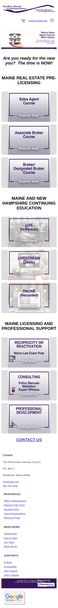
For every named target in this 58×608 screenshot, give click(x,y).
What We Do (10, 546)
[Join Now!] (27, 335)
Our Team (9, 542)
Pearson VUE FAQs (14, 505)
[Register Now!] (27, 89)
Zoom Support (11, 575)
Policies (8, 562)
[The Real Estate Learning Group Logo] (29, 16)
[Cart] (23, 23)
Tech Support (11, 571)
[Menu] (52, 27)
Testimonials (10, 533)
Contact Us (29, 439)
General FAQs (11, 509)
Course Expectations (15, 513)
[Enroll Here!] (27, 214)
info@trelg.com (11, 482)
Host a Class (10, 538)
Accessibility (10, 566)
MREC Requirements (15, 501)
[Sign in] (37, 21)
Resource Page (12, 518)
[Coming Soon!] (30, 335)
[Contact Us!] (29, 335)
